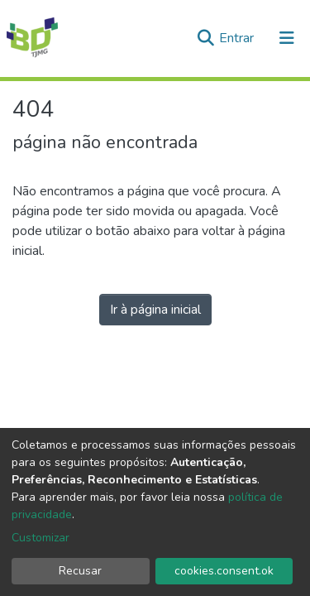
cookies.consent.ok (224, 571)
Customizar (40, 538)
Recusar (80, 571)
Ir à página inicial (155, 309)
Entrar (238, 38)
